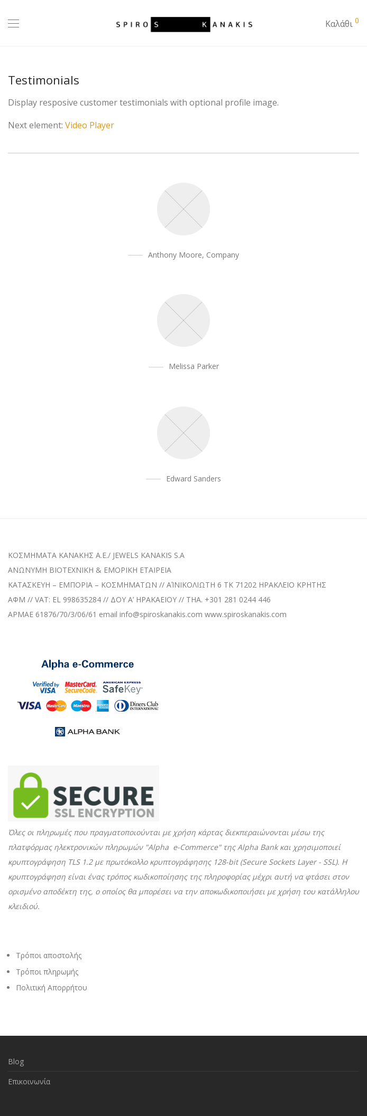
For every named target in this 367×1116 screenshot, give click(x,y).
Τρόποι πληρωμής (47, 972)
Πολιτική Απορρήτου (51, 987)
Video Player (89, 125)
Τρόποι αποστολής (48, 955)
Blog (16, 1061)
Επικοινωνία (29, 1081)
